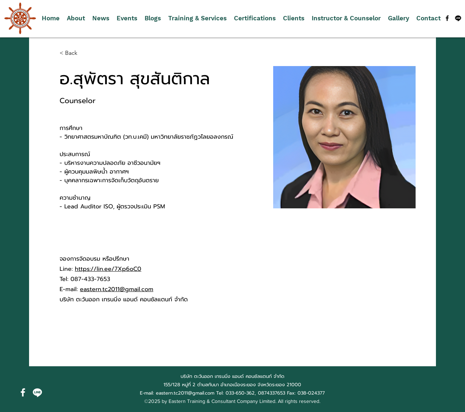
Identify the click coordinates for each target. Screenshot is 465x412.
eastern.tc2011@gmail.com (116, 289)
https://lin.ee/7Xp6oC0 (108, 269)
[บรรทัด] (458, 18)
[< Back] (74, 53)
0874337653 (271, 392)
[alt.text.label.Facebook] (447, 18)
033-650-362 (240, 392)
